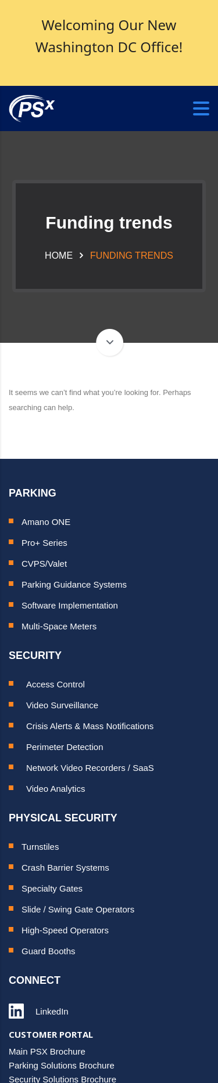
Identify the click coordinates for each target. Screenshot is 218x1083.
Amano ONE (46, 521)
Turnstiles (40, 846)
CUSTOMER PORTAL (51, 1034)
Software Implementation (70, 605)
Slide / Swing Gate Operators (78, 909)
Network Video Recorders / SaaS (90, 767)
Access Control (55, 684)
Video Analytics (55, 788)
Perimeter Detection (64, 746)
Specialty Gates (52, 888)
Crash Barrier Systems (65, 867)
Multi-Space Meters (59, 626)
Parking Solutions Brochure (62, 1065)
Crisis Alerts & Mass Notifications (89, 726)
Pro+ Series (44, 542)
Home (59, 255)
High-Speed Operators (65, 930)
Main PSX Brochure (47, 1051)
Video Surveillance (62, 705)
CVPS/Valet (44, 563)
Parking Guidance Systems (74, 584)
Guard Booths (49, 951)
